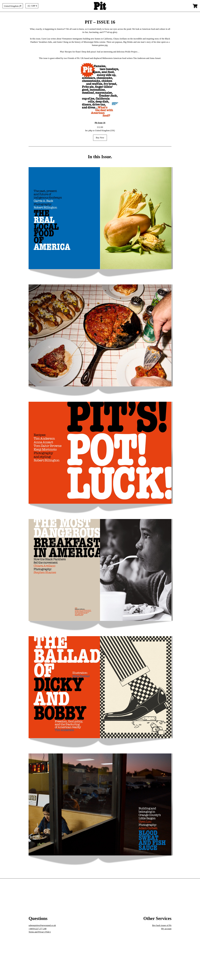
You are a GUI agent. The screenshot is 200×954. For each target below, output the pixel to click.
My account (166, 928)
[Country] (13, 5)
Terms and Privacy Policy (40, 932)
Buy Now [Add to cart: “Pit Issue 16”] (100, 137)
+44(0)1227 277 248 (37, 928)
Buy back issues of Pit (161, 925)
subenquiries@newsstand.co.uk (42, 925)
